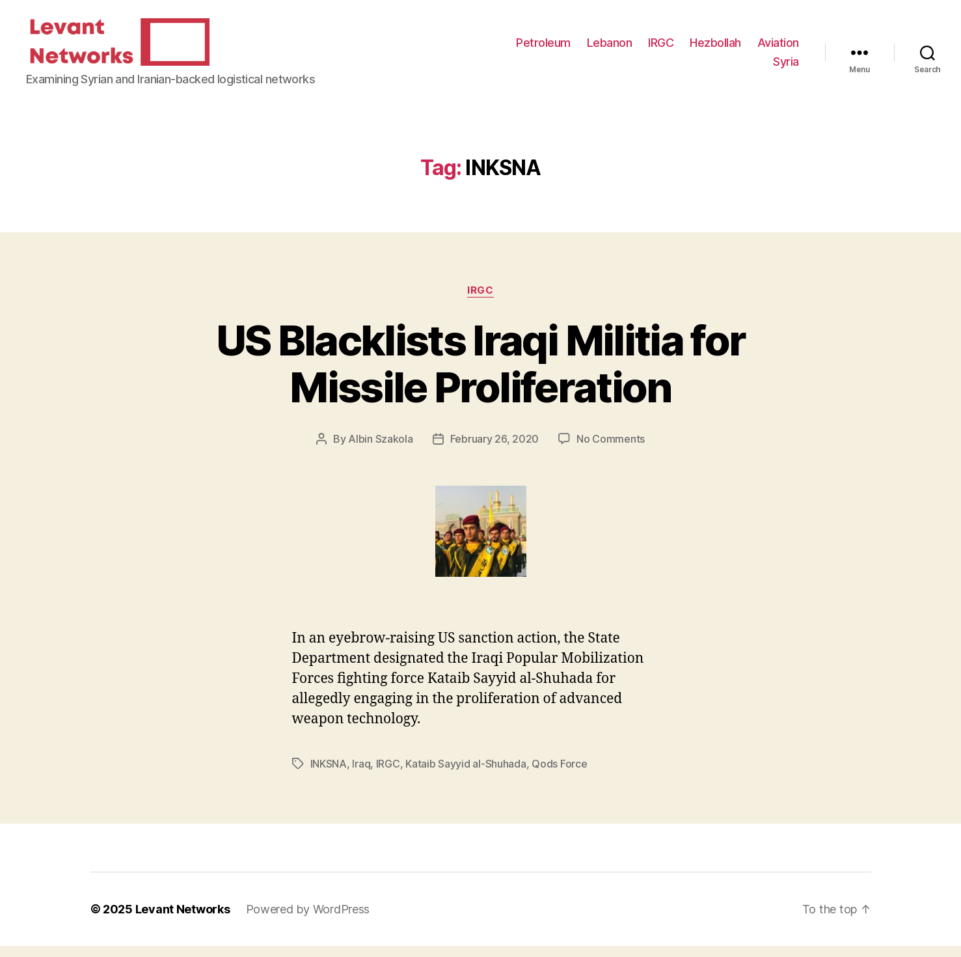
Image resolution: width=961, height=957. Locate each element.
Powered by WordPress (308, 920)
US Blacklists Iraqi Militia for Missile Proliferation (481, 374)
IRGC (660, 48)
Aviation (778, 48)
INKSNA (328, 774)
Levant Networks (182, 920)
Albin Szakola (380, 449)
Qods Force (559, 774)
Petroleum (543, 48)
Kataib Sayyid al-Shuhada (465, 774)
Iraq (361, 774)
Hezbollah (715, 48)
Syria (786, 67)
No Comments (610, 449)
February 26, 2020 (494, 449)
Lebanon (609, 48)
